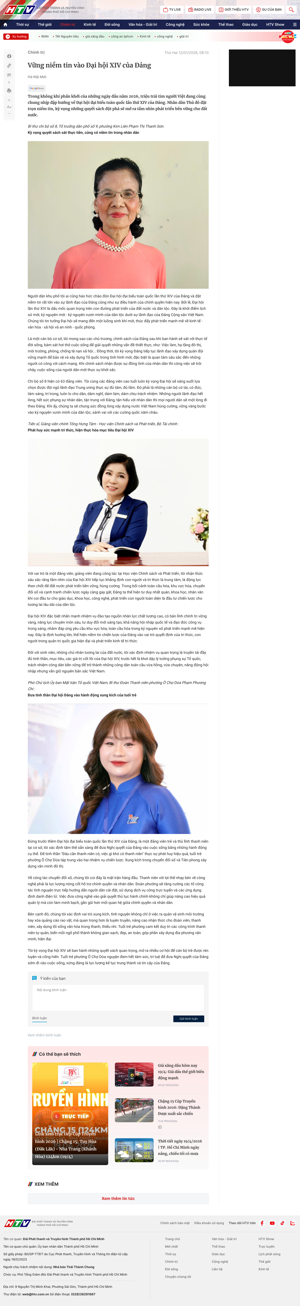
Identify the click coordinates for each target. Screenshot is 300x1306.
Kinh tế (90, 24)
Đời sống (112, 24)
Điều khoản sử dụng (209, 1223)
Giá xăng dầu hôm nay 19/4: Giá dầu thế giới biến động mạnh (181, 1071)
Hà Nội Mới (37, 77)
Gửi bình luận (189, 1019)
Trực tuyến (266, 1247)
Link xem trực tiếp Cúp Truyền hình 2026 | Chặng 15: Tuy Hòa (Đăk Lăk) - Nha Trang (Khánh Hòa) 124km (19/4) (65, 1145)
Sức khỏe (201, 24)
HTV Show (275, 24)
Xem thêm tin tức (118, 1198)
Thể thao (226, 24)
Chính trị (67, 24)
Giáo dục (250, 24)
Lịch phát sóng (269, 1254)
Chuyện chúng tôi (178, 1277)
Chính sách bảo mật (175, 1223)
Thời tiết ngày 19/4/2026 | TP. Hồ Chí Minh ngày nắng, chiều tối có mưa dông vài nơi (180, 1148)
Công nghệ (175, 24)
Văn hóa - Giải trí (142, 24)
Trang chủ (172, 1239)
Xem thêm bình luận (44, 1035)
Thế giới (45, 24)
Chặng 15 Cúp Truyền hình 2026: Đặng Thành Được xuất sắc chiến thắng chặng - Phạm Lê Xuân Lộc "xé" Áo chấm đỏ (179, 1108)
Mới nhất (171, 1247)
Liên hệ (217, 1269)
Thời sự (22, 24)
